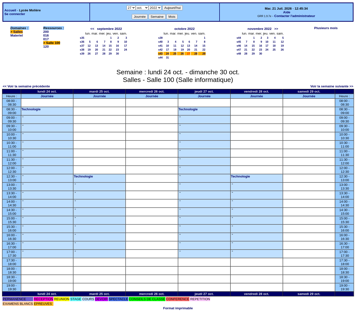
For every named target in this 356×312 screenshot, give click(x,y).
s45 (239, 41)
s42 (160, 49)
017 (46, 39)
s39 (82, 53)
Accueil (10, 10)
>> (276, 29)
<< (92, 29)
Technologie (31, 109)
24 (125, 49)
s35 (82, 37)
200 (46, 32)
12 (89, 45)
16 (117, 45)
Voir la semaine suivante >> (331, 86)
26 (89, 53)
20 (96, 49)
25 (174, 53)
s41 (160, 45)
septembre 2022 (109, 29)
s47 (239, 49)
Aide (286, 12)
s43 (160, 53)
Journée (47, 96)
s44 (160, 57)
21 (103, 49)
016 (46, 35)
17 (125, 45)
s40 (160, 41)
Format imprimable (178, 308)
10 (125, 41)
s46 (239, 45)
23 (117, 49)
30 (117, 53)
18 (174, 49)
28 (103, 53)
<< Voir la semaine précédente (26, 86)
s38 (82, 49)
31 (167, 57)
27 (96, 53)
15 (110, 45)
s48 (239, 53)
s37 (82, 45)
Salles (18, 32)
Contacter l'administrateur (294, 16)
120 (46, 46)
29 (110, 53)
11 (174, 45)
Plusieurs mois (326, 28)
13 (96, 45)
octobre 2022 (184, 29)
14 (103, 45)
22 (110, 49)
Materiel (16, 35)
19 (89, 49)
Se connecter (14, 14)
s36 (82, 41)
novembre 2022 (259, 29)
